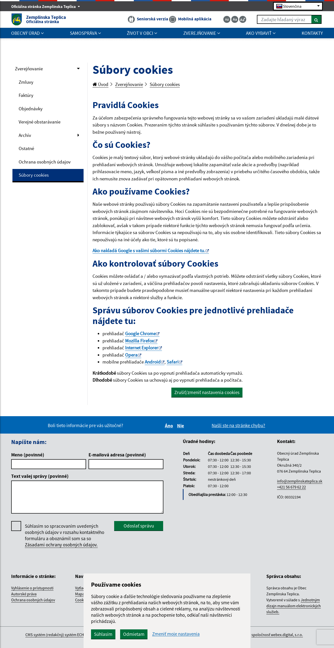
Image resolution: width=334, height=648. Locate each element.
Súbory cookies (34, 175)
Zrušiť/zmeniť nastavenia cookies (206, 392)
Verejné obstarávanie (39, 122)
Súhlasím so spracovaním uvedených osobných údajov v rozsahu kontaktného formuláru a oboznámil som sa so (64, 535)
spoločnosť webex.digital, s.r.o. (277, 634)
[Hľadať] (316, 19)
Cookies (82, 599)
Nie (181, 426)
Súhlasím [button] (103, 634)
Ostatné (26, 148)
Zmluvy (26, 82)
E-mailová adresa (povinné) (117, 455)
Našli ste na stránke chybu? (238, 425)
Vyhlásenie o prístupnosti (32, 587)
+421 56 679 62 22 (291, 487)
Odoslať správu (139, 526)
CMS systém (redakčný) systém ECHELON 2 (60, 634)
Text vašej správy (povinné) (40, 476)
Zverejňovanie (29, 69)
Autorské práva (24, 593)
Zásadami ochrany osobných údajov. (61, 545)
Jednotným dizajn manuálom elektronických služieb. (293, 605)
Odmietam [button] (133, 634)
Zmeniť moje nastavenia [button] (176, 634)
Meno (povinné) (27, 455)
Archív (25, 135)
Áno (170, 426)
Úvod (100, 84)
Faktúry (26, 95)
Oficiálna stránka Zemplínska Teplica (45, 6)
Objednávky (31, 109)
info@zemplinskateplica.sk (299, 481)
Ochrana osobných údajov (45, 162)
